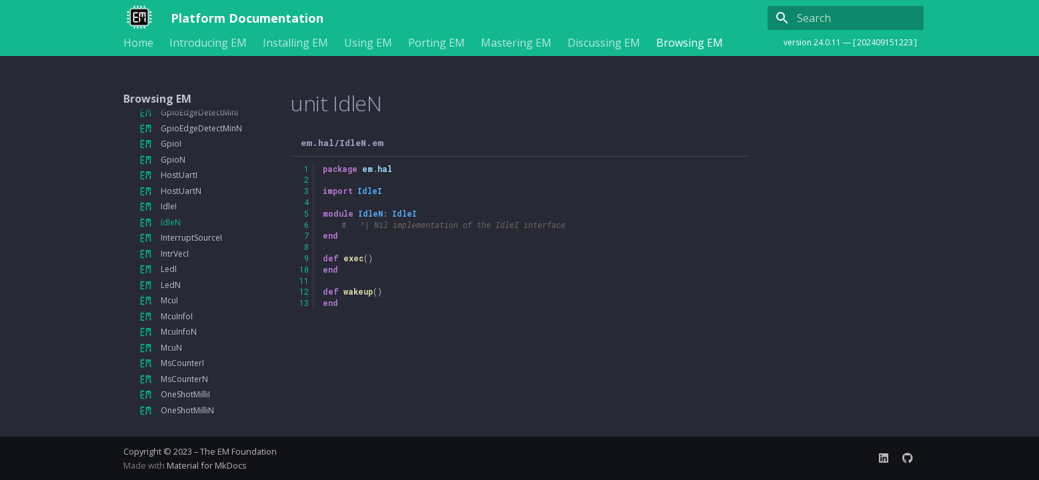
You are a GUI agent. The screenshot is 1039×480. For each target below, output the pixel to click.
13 (304, 302)
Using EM (368, 43)
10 (304, 269)
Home (138, 43)
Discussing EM (604, 43)
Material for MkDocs (207, 465)
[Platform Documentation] (136, 18)
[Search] (846, 18)
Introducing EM (208, 43)
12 (304, 291)
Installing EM (295, 43)
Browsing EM (689, 43)
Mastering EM (516, 43)
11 (304, 280)
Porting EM (436, 43)
